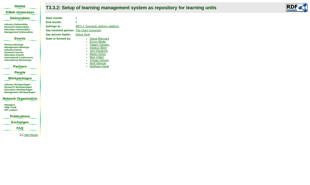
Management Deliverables (18, 32)
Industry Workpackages (17, 84)
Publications (20, 116)
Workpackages (20, 78)
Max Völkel (97, 57)
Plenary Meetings (13, 44)
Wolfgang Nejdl (99, 66)
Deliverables (20, 18)
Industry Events (13, 50)
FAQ (19, 128)
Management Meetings (16, 47)
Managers (9, 105)
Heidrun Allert (98, 47)
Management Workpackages (20, 92)
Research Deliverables (16, 27)
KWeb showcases (20, 12)
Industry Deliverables (16, 24)
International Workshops (17, 60)
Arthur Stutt (83, 34)
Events (20, 38)
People (20, 72)
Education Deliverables (17, 29)
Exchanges (20, 122)
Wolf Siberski (98, 63)
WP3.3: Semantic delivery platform (97, 26)
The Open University (88, 30)
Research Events (13, 52)
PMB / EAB (10, 107)
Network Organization (20, 98)
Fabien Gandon (99, 44)
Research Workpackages (18, 87)
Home (20, 6)
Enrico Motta (98, 41)
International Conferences (18, 57)
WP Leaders (11, 110)
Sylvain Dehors (99, 60)
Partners (20, 66)
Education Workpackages (18, 89)
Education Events (14, 55)
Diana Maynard (99, 38)
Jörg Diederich (99, 50)
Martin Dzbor (98, 53)
